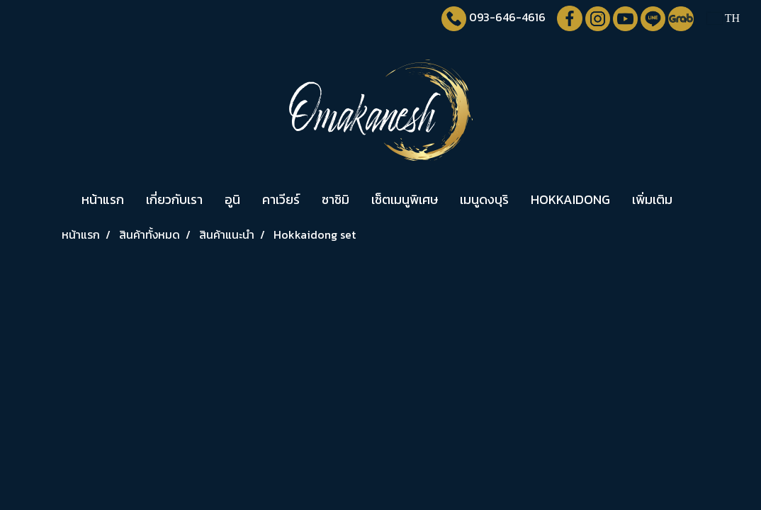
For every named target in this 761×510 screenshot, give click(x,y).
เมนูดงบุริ (484, 199)
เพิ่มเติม (652, 199)
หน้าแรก (102, 199)
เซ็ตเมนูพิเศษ (404, 199)
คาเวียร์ (281, 199)
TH (723, 18)
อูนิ (232, 199)
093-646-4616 (507, 17)
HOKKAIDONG (570, 199)
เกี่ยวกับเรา (174, 199)
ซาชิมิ (335, 199)
